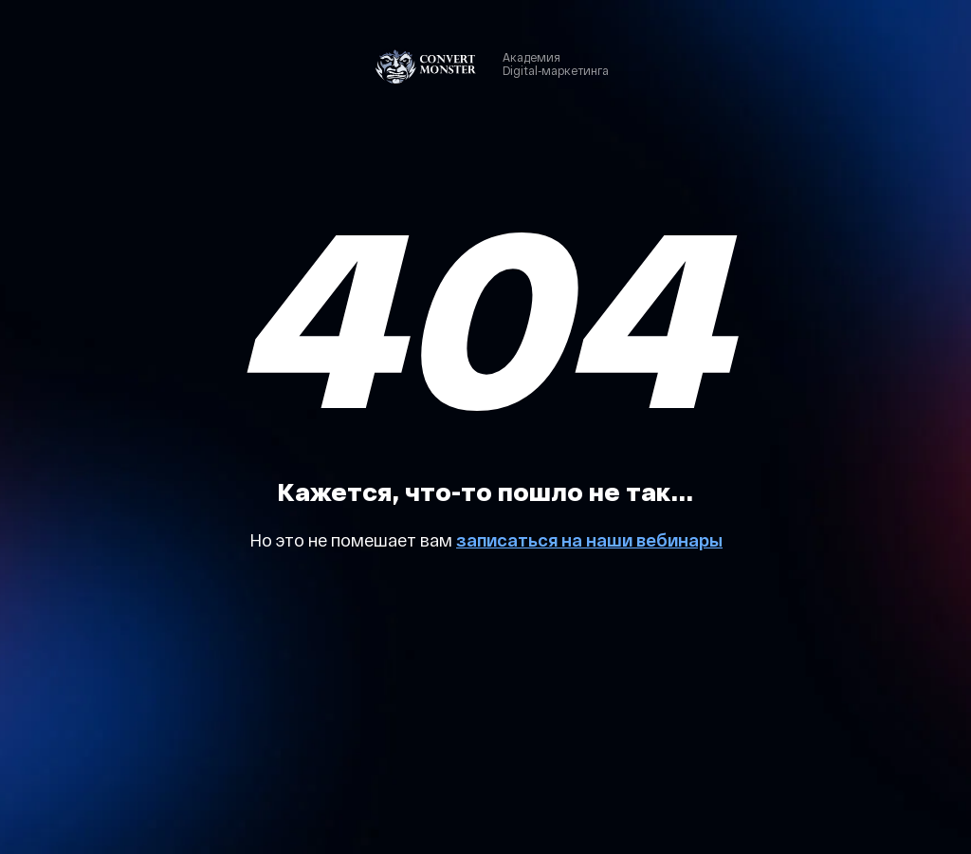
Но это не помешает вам (352, 539)
